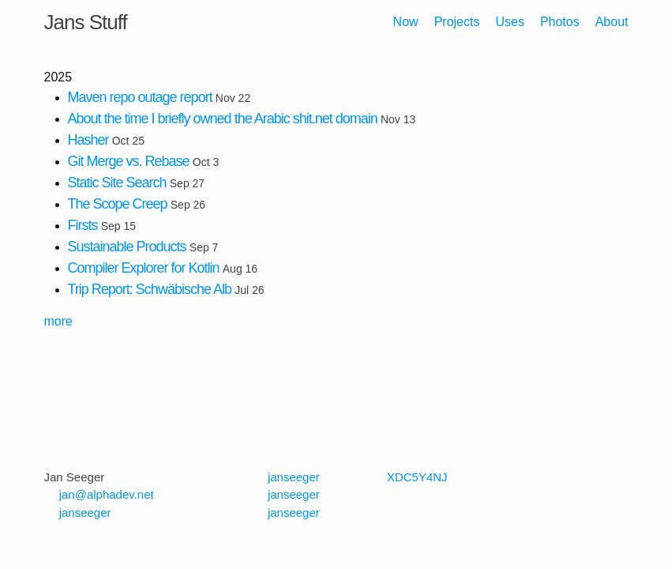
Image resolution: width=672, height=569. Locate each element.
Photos (560, 21)
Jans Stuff (85, 22)
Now (406, 21)
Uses (509, 21)
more (58, 321)
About (612, 21)
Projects (457, 21)
